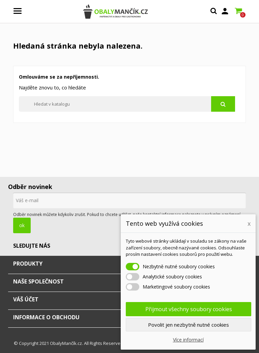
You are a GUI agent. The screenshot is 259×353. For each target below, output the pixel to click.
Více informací (188, 339)
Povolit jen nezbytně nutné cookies (188, 324)
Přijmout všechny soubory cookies (188, 309)
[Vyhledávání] (127, 104)
